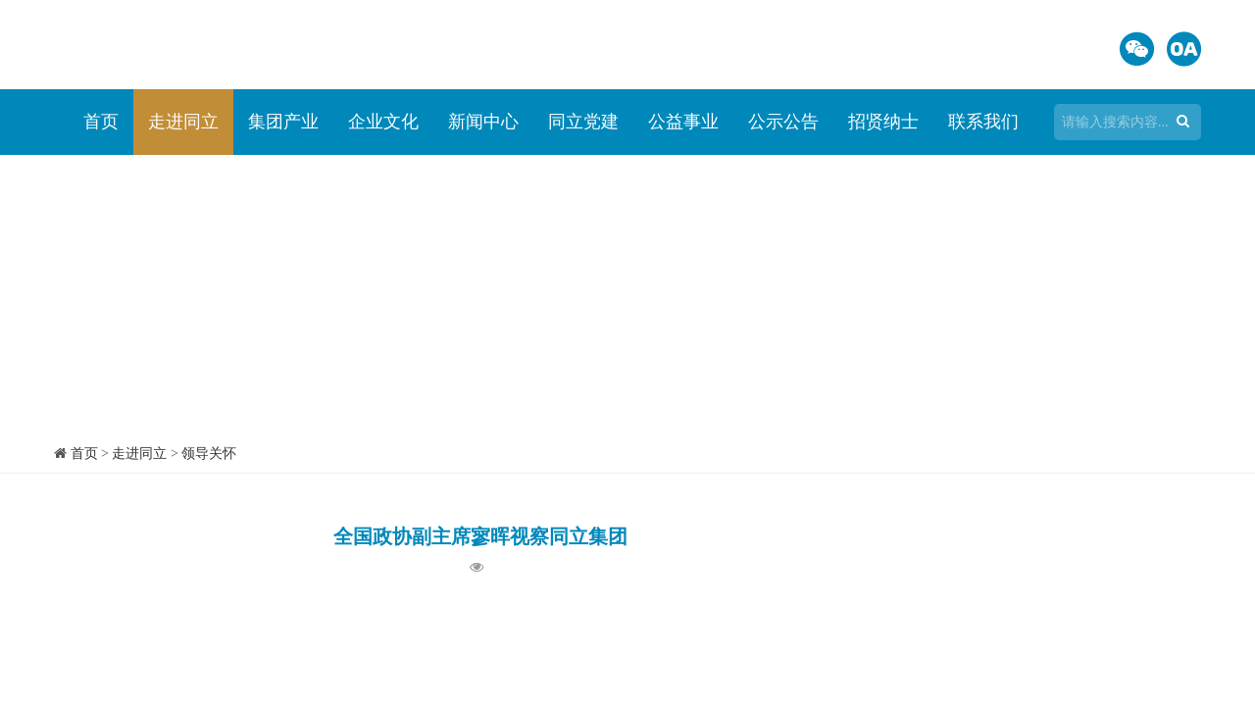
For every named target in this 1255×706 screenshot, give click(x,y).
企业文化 (383, 121)
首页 (101, 121)
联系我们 (983, 121)
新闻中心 (483, 121)
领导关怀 (208, 453)
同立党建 (583, 121)
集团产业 (283, 121)
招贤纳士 (883, 121)
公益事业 (683, 121)
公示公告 (783, 121)
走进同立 (183, 121)
